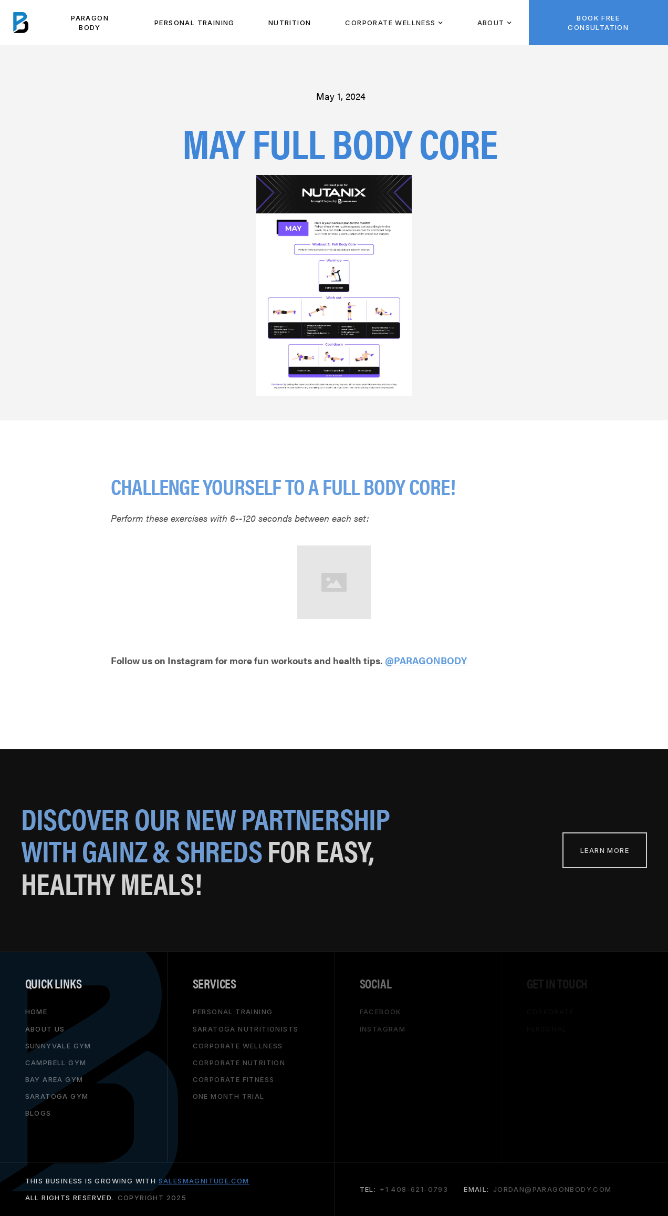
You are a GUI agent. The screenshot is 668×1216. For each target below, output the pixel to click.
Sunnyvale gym (58, 1045)
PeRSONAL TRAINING (194, 22)
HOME (36, 1011)
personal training (233, 1011)
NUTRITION (289, 22)
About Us (45, 1028)
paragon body (90, 23)
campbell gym (56, 1062)
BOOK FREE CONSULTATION (598, 23)
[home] (21, 22)
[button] (394, 22)
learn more (604, 850)
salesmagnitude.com (204, 1181)
